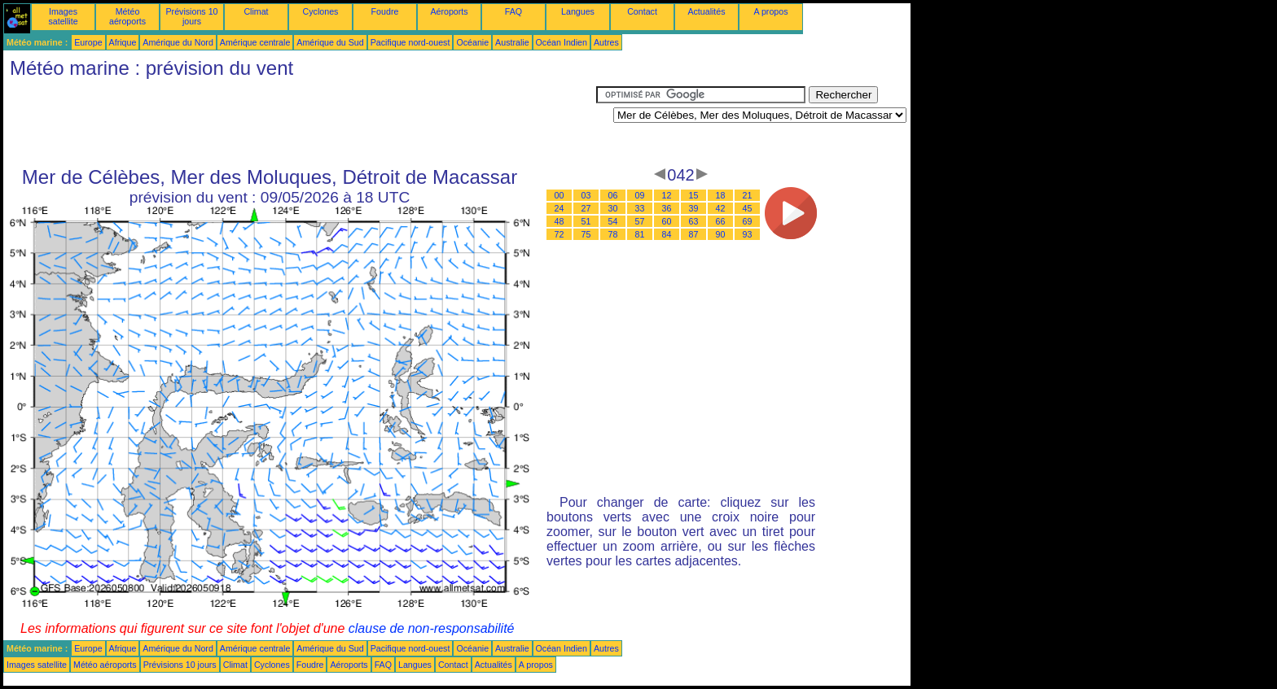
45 (748, 208)
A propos (770, 11)
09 (640, 195)
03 (586, 195)
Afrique (123, 42)
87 (694, 234)
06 (613, 195)
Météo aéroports (127, 16)
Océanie (472, 42)
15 (694, 195)
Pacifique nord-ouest (410, 42)
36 (667, 208)
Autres (606, 42)
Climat (256, 11)
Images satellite (62, 16)
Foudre (385, 11)
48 (559, 221)
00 (559, 195)
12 (667, 195)
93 (748, 234)
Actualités (706, 11)
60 (667, 221)
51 (586, 221)
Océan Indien (561, 42)
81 (640, 234)
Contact (642, 11)
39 (694, 208)
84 (667, 234)
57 (640, 221)
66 (721, 221)
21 (748, 195)
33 (640, 208)
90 (721, 234)
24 (559, 208)
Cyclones (321, 11)
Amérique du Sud (329, 42)
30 (613, 208)
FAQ (513, 11)
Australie (512, 42)
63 (694, 221)
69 (748, 221)
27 (586, 208)
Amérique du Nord (178, 42)
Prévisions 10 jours (192, 16)
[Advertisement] (299, 122)
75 (586, 234)
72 (559, 234)
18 (721, 195)
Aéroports (448, 11)
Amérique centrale (255, 42)
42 (721, 208)
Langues (578, 11)
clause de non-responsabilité (432, 628)
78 (613, 234)
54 (613, 221)
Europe (88, 42)
